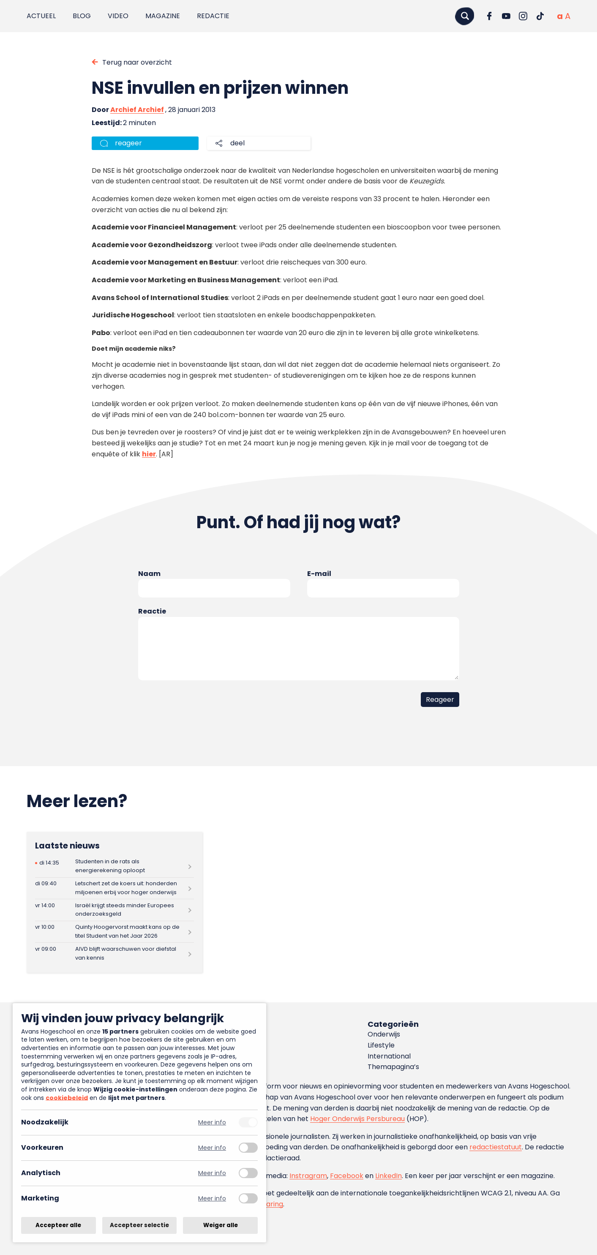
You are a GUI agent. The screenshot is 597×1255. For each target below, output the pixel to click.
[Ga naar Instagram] (523, 16)
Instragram (308, 1176)
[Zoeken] (464, 15)
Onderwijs (384, 1034)
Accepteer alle (58, 1225)
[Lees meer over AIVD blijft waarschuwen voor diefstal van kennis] (114, 953)
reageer (128, 143)
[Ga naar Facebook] (489, 16)
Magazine (162, 16)
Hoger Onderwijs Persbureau (357, 1119)
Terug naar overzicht (137, 62)
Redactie (213, 16)
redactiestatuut (495, 1147)
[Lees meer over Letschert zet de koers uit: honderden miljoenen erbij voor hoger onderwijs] (114, 888)
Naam (149, 573)
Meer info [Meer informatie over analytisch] (212, 1173)
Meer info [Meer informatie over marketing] (212, 1199)
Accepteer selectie (139, 1225)
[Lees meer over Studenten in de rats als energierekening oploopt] (114, 866)
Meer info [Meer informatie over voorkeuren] (212, 1148)
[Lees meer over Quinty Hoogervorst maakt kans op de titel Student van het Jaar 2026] (114, 932)
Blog (82, 16)
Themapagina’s (393, 1067)
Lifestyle (381, 1045)
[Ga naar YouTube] (506, 16)
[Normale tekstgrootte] (560, 16)
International (389, 1056)
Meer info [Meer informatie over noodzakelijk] (212, 1123)
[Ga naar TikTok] (540, 16)
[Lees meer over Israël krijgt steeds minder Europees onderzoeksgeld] (114, 910)
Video (118, 16)
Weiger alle (220, 1225)
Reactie (152, 611)
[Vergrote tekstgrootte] (567, 16)
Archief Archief (137, 110)
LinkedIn (388, 1176)
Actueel (41, 16)
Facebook (346, 1176)
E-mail (319, 573)
